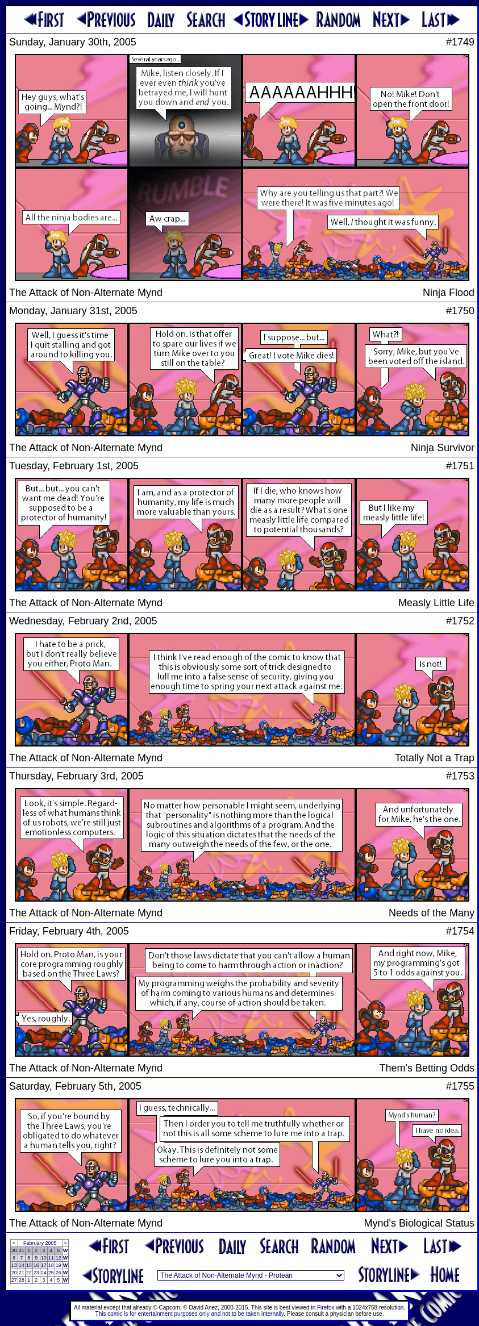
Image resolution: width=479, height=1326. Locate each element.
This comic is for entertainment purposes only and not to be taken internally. (190, 1314)
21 (21, 1272)
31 (21, 1250)
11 (51, 1258)
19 (58, 1265)
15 (29, 1265)
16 (36, 1265)
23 (36, 1272)
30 (14, 1250)
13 (14, 1265)
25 (51, 1272)
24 (44, 1272)
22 (29, 1272)
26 (58, 1272)
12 (58, 1258)
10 (44, 1258)
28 (21, 1280)
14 (21, 1265)
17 (44, 1265)
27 (14, 1280)
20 (14, 1272)
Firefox (326, 1307)
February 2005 (40, 1243)
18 (51, 1265)
